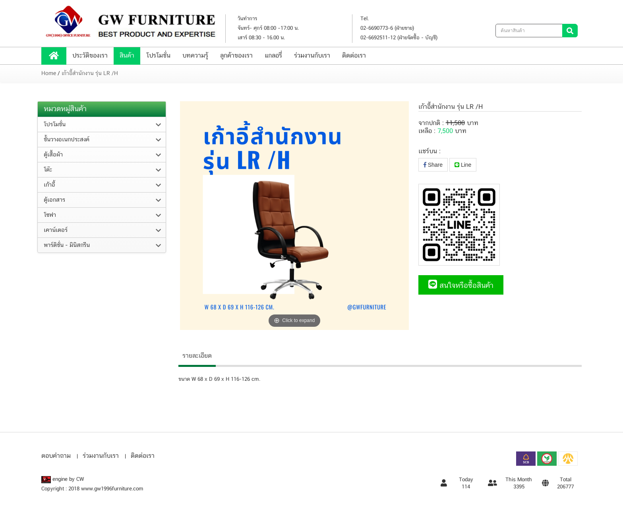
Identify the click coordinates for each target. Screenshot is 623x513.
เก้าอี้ (49, 185)
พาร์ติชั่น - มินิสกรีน (67, 245)
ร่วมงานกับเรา (312, 56)
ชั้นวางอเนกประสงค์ (66, 140)
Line (463, 165)
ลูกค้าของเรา (236, 56)
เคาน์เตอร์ (56, 230)
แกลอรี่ (273, 56)
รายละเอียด (197, 356)
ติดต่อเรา (354, 56)
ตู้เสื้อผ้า (53, 155)
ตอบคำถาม (56, 456)
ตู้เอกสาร (54, 200)
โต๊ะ (48, 170)
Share (433, 165)
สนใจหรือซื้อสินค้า (460, 285)
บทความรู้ (195, 56)
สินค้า (127, 56)
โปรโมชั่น (158, 56)
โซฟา (50, 215)
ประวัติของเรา (90, 56)
